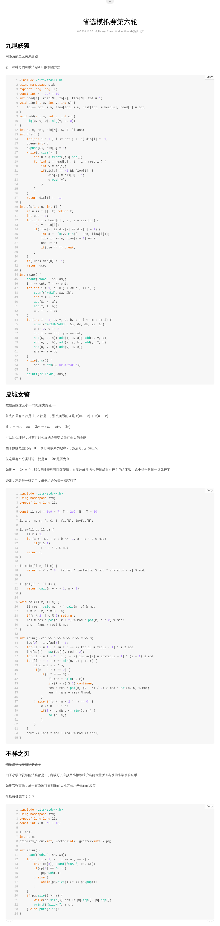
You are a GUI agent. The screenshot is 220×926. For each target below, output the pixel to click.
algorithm (123, 31)
